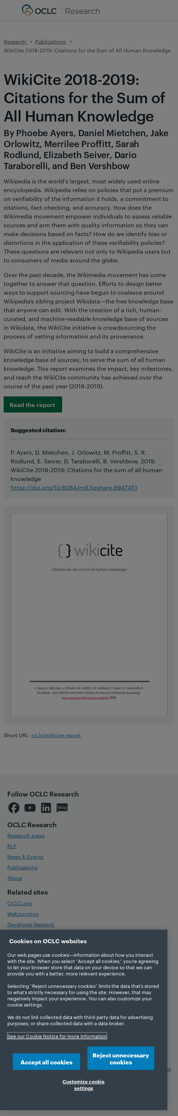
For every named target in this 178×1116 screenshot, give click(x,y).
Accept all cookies (46, 1061)
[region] (83, 1020)
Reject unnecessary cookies (120, 1058)
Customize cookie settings (84, 1084)
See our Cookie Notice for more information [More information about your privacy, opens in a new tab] (57, 1036)
